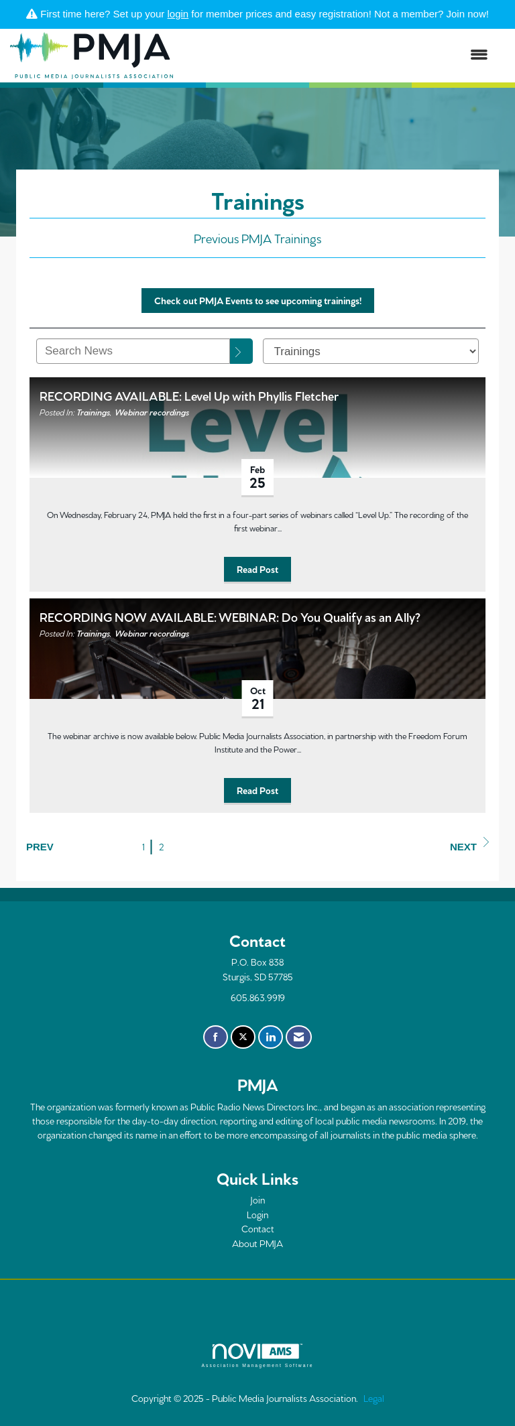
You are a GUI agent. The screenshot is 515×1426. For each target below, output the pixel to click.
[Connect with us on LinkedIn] (270, 1037)
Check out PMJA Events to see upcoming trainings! (257, 300)
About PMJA (257, 1243)
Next (469, 844)
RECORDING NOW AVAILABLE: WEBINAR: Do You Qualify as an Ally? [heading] (230, 616)
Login (257, 1214)
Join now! (468, 13)
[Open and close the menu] (337, 55)
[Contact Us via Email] (299, 1037)
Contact (257, 1228)
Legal (373, 1398)
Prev (40, 846)
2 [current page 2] (161, 846)
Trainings (93, 411)
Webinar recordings (152, 411)
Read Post (257, 569)
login (178, 13)
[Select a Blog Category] (371, 351)
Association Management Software (257, 1356)
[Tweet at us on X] (243, 1037)
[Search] (241, 351)
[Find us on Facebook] (215, 1037)
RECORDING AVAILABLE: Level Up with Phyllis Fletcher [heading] (189, 395)
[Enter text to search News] (133, 351)
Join (257, 1199)
